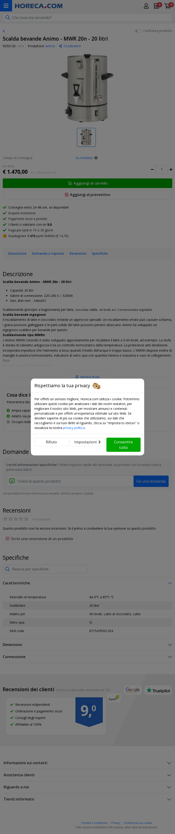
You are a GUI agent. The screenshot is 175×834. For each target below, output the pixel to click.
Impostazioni (87, 441)
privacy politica (74, 428)
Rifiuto (51, 441)
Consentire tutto (123, 444)
